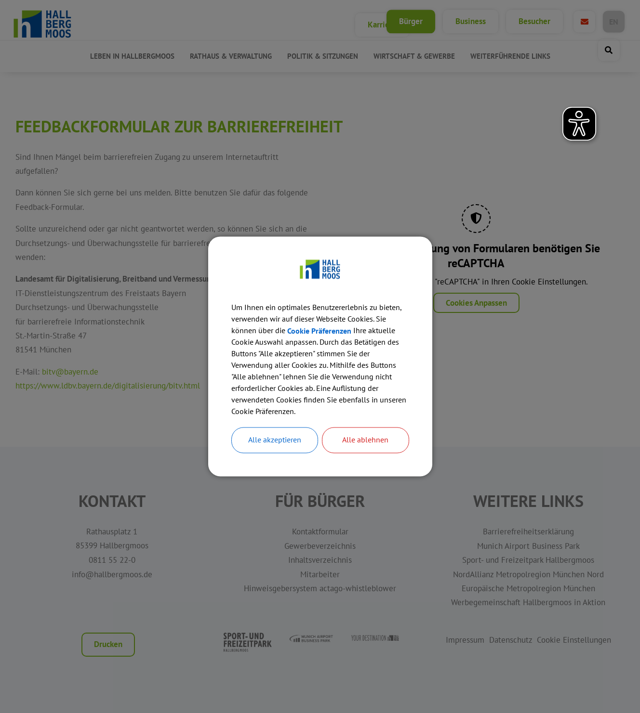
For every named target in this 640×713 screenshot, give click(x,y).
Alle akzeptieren (274, 440)
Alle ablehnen (365, 440)
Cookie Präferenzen (319, 331)
